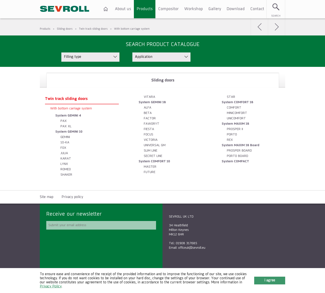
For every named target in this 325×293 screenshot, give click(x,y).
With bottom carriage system (132, 29)
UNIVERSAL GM (155, 145)
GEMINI (65, 137)
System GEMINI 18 (152, 102)
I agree (269, 280)
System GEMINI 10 (68, 131)
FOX (63, 147)
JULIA (64, 153)
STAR (231, 96)
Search (275, 16)
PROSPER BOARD (239, 150)
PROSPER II (235, 129)
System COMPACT (235, 161)
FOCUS (148, 134)
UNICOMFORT (236, 118)
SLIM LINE (150, 150)
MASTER (150, 166)
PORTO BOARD (237, 156)
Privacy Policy (51, 286)
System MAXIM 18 (235, 123)
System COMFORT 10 (154, 161)
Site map (46, 197)
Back (259, 26)
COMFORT (234, 107)
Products (145, 9)
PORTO (232, 134)
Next (276, 26)
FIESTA (149, 129)
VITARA (149, 96)
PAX (63, 121)
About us (123, 9)
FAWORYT (151, 123)
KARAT (65, 158)
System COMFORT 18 (237, 102)
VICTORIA (151, 139)
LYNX (64, 164)
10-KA (64, 142)
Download (236, 9)
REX (230, 139)
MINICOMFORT (237, 113)
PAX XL (65, 126)
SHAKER (66, 174)
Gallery (214, 9)
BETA (148, 113)
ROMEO (65, 169)
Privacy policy (72, 197)
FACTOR (150, 118)
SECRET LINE (153, 156)
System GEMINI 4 (68, 115)
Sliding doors (65, 29)
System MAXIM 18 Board (240, 145)
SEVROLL (64, 9)
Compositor (168, 9)
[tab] (162, 80)
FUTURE (149, 172)
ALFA (147, 107)
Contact (257, 9)
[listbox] (90, 57)
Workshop (193, 9)
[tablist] (162, 128)
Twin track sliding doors (93, 29)
